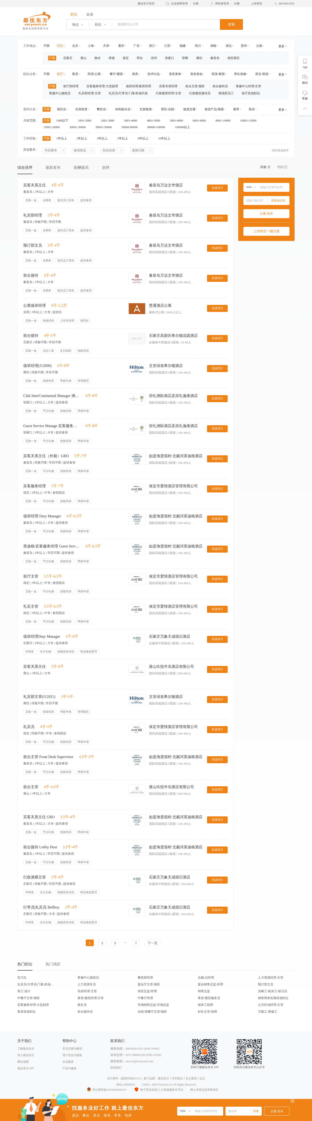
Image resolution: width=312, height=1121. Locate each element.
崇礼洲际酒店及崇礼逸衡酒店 (173, 396)
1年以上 (63, 138)
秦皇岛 (214, 58)
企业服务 (68, 1061)
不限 (46, 45)
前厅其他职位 (251, 93)
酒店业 (61, 109)
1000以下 (63, 120)
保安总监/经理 (147, 991)
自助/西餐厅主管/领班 (152, 1011)
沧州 (154, 58)
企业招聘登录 (179, 3)
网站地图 (23, 1061)
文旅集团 (146, 109)
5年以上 (124, 138)
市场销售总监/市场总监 (153, 1005)
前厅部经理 (70, 86)
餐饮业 (101, 109)
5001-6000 (178, 120)
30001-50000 (105, 127)
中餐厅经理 (145, 998)
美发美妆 (196, 74)
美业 (252, 109)
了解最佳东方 (25, 1048)
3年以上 (104, 138)
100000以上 (184, 127)
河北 (60, 45)
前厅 (60, 74)
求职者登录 (222, 3)
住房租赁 (81, 109)
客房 (75, 74)
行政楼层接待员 (200, 93)
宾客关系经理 (168, 86)
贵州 (244, 45)
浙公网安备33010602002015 (106, 1089)
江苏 (167, 45)
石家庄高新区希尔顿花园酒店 (173, 336)
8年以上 (145, 138)
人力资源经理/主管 (270, 977)
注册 (196, 3)
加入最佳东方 (25, 1055)
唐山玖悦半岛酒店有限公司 (171, 667)
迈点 (202, 1078)
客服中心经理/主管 (248, 86)
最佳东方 (163, 1078)
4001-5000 (155, 120)
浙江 (152, 45)
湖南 (213, 45)
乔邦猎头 (177, 1078)
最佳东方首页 (146, 3)
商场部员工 (226, 93)
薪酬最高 (81, 167)
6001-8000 (201, 120)
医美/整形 (218, 74)
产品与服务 (69, 1068)
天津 (106, 45)
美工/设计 (24, 991)
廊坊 (199, 58)
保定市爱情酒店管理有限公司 (173, 486)
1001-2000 (86, 120)
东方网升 (112, 1078)
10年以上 (165, 138)
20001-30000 (79, 127)
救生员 (82, 1005)
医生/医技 (262, 74)
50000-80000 (131, 127)
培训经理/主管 (87, 991)
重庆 (121, 45)
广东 (136, 45)
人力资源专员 (87, 984)
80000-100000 (157, 127)
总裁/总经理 (206, 977)
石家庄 (67, 58)
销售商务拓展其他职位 (273, 998)
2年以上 (83, 138)
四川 (198, 45)
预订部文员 (265, 984)
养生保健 (240, 74)
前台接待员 (220, 86)
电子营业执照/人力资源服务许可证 (158, 1089)
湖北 (229, 45)
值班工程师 (205, 1005)
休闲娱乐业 (122, 109)
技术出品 (154, 74)
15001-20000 (53, 127)
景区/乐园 (167, 109)
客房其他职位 (26, 1011)
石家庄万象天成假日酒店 (169, 636)
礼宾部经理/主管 (89, 93)
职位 (74, 14)
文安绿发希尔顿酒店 (166, 366)
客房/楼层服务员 (209, 998)
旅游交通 (189, 109)
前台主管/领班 (195, 86)
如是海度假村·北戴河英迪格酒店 (176, 456)
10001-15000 (250, 120)
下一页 (152, 943)
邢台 (140, 58)
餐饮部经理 (145, 977)
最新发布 (53, 167)
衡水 (97, 58)
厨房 (135, 74)
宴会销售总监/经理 (210, 984)
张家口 (169, 58)
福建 (182, 45)
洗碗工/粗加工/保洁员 (272, 991)
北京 (75, 45)
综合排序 (24, 167)
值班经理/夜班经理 (138, 86)
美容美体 (175, 74)
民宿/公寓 (94, 74)
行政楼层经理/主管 (168, 93)
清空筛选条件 (280, 150)
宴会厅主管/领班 (149, 984)
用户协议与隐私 (72, 1055)
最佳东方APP (25, 1068)
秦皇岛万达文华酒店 (166, 185)
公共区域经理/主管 (270, 1005)
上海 (91, 45)
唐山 (83, 58)
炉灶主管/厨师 (207, 1011)
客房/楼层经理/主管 (91, 998)
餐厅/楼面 (116, 74)
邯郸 (185, 58)
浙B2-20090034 (125, 1084)
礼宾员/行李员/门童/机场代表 (128, 93)
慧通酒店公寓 (160, 305)
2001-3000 (109, 120)
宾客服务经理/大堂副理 (102, 86)
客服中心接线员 (59, 93)
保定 (126, 58)
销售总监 (204, 991)
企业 (89, 14)
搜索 (231, 24)
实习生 (22, 977)
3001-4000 (132, 120)
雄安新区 (233, 58)
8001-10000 (225, 120)
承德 (112, 58)
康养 (236, 109)
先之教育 (191, 1078)
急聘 (105, 167)
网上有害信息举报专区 (204, 1089)
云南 (259, 45)
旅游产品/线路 (214, 109)
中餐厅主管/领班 (28, 998)
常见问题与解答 (72, 1048)
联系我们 (116, 1067)
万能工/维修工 (267, 1011)
